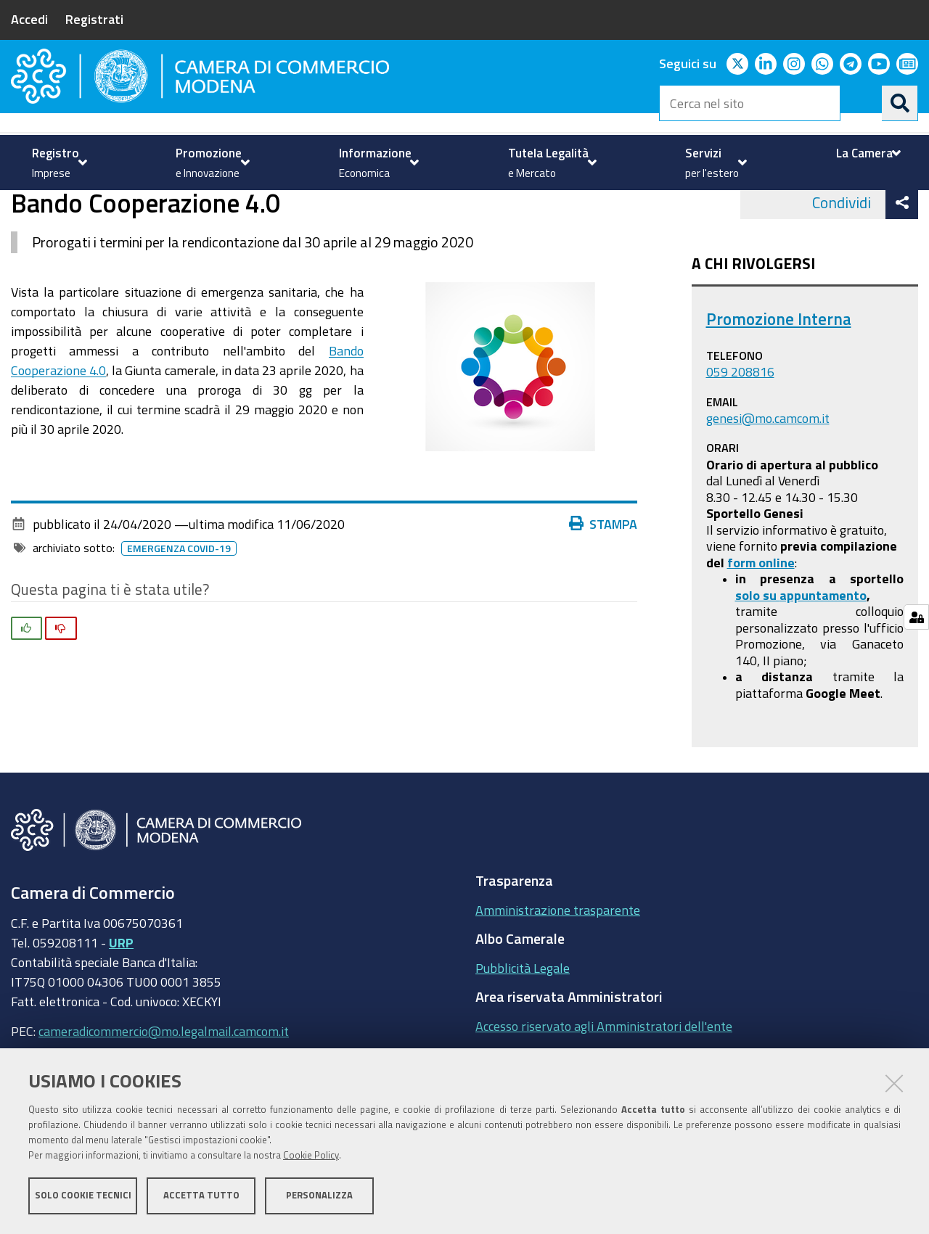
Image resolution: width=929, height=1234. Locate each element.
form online (761, 619)
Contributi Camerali (178, 206)
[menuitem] (58, 162)
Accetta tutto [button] (201, 1196)
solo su (757, 652)
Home (20, 206)
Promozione (73, 206)
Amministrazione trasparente (557, 967)
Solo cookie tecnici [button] (83, 1196)
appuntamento (823, 652)
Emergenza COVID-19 (182, 606)
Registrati (94, 18)
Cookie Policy (311, 1156)
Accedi (29, 18)
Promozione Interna (778, 377)
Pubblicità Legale (522, 1025)
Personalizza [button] (319, 1196)
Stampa (606, 581)
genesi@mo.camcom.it (768, 475)
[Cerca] (900, 103)
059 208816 (740, 429)
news (259, 206)
